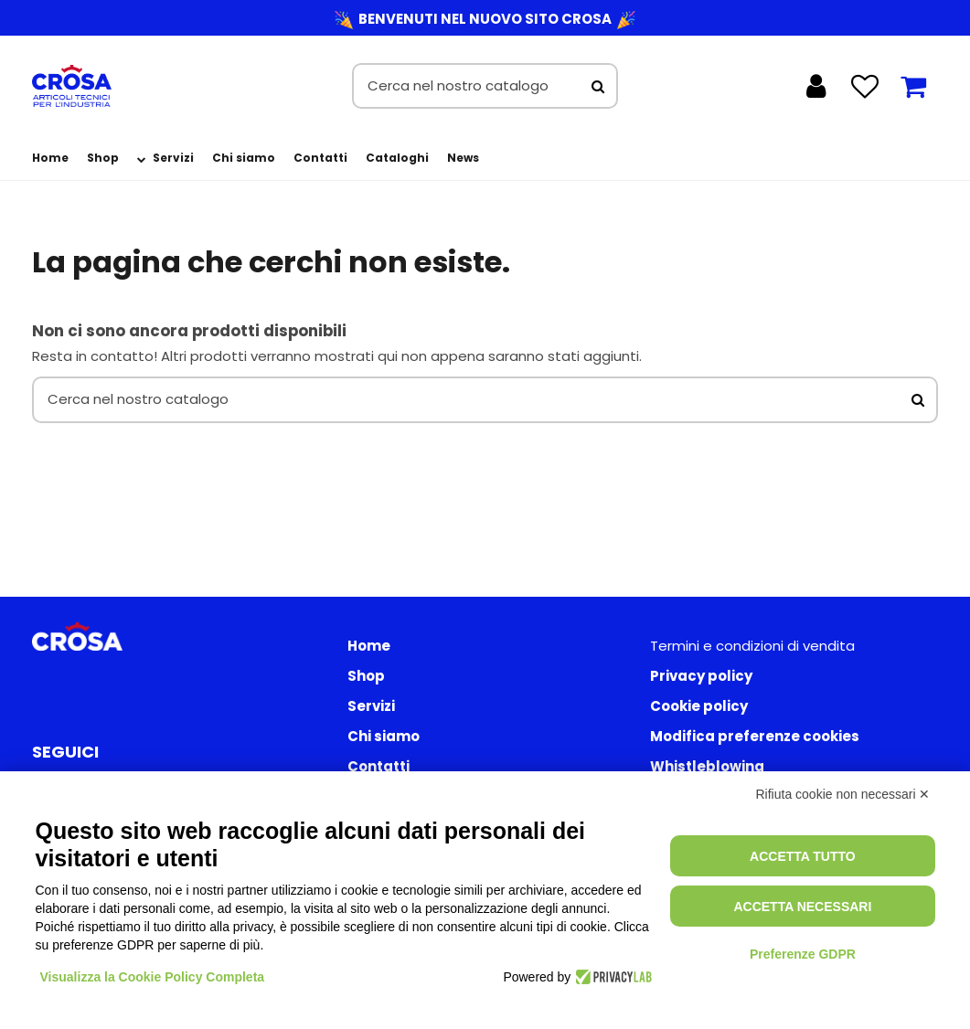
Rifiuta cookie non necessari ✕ (843, 794)
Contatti (378, 766)
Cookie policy (699, 706)
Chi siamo (383, 736)
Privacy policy (701, 675)
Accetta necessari (802, 906)
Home (368, 645)
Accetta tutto (803, 856)
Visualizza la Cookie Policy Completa (152, 977)
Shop (366, 675)
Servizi (371, 706)
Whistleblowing (707, 766)
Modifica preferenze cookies (754, 736)
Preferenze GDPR (803, 954)
